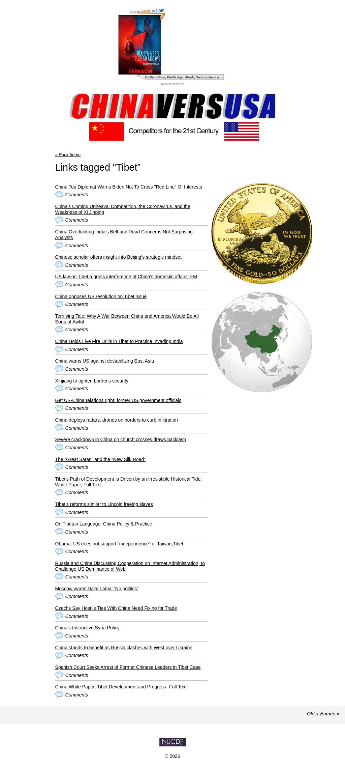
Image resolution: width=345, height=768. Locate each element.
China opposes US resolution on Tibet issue (101, 296)
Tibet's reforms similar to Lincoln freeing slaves (104, 504)
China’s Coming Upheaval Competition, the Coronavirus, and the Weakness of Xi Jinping (122, 209)
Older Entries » (323, 713)
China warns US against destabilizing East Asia (104, 361)
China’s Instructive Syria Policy (87, 627)
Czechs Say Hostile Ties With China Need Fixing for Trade (116, 608)
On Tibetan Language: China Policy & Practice (103, 524)
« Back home (68, 154)
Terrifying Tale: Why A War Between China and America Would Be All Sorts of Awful (127, 318)
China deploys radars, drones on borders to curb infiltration (116, 420)
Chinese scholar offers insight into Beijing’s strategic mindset (118, 257)
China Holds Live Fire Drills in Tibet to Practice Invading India (119, 341)
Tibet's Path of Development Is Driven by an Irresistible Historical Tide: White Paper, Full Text (128, 481)
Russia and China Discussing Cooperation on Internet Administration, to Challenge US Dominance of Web (130, 566)
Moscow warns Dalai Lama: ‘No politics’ (96, 588)
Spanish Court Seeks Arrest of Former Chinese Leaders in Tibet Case (128, 667)
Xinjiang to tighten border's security (91, 380)
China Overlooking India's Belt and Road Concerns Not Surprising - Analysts (125, 234)
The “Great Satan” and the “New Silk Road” (100, 459)
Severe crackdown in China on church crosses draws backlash (120, 439)
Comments (76, 194)
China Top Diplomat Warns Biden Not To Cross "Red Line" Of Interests (128, 187)
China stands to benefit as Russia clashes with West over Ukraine (124, 647)
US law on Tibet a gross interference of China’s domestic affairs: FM (126, 276)
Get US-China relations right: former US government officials (118, 400)
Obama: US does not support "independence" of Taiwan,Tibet (119, 543)
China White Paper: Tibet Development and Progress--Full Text (121, 686)
